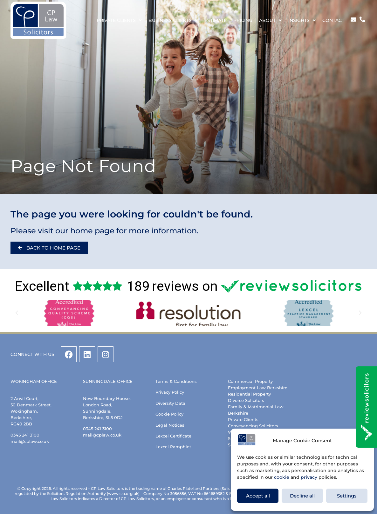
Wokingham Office (33, 381)
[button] (17, 313)
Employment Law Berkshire (257, 387)
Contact (333, 20)
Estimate (215, 20)
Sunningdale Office (108, 381)
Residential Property (249, 394)
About (270, 20)
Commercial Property (250, 381)
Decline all (302, 496)
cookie (281, 477)
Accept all (258, 496)
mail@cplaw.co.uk (29, 441)
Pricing (242, 20)
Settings (347, 496)
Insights (302, 20)
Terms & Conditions (176, 381)
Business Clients (173, 20)
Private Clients (119, 20)
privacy (309, 477)
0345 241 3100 (24, 434)
